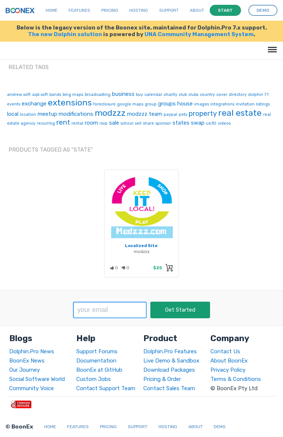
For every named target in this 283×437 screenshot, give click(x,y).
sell (138, 123)
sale (114, 122)
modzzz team (144, 114)
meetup (47, 114)
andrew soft (19, 94)
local (12, 114)
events (13, 104)
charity (170, 94)
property (203, 113)
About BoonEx (229, 360)
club (183, 94)
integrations (222, 104)
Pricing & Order (162, 379)
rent (63, 122)
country (207, 94)
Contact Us (225, 351)
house (185, 103)
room (91, 122)
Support (169, 10)
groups (167, 103)
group (151, 104)
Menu (271, 46)
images (201, 104)
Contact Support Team (105, 388)
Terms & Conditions (235, 379)
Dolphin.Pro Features (170, 351)
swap (198, 122)
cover (221, 94)
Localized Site (141, 245)
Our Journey (24, 370)
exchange (34, 103)
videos (224, 123)
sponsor (163, 123)
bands (55, 94)
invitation (245, 104)
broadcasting (98, 94)
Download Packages (169, 370)
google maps (130, 104)
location (28, 114)
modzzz (110, 113)
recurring (46, 123)
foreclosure (104, 104)
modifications (76, 114)
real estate (240, 113)
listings (263, 104)
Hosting (138, 10)
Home (51, 10)
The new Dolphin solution (65, 34)
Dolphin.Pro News (31, 351)
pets (183, 114)
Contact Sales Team (169, 388)
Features (79, 10)
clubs (193, 94)
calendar (153, 94)
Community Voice (31, 388)
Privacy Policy (227, 370)
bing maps (73, 94)
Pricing (109, 10)
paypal (170, 114)
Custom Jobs (93, 379)
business (123, 94)
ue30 (211, 123)
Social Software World (37, 379)
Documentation (96, 360)
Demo (220, 426)
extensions (70, 102)
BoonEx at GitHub (99, 370)
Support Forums (97, 351)
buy (139, 94)
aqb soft (40, 94)
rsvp (103, 123)
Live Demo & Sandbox (171, 360)
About (197, 10)
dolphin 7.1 (258, 94)
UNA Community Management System (199, 34)
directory (238, 94)
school (126, 123)
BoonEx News (27, 360)
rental (77, 123)
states (180, 122)
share (148, 123)
